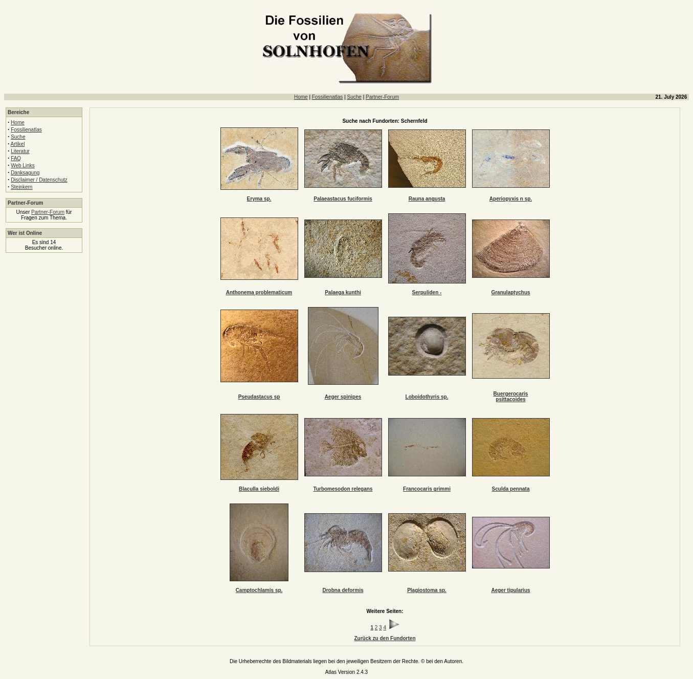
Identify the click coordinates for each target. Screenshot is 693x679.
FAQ (16, 158)
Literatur (20, 151)
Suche (354, 97)
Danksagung (25, 173)
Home (301, 97)
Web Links (23, 165)
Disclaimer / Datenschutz (39, 180)
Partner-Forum (382, 97)
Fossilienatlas (327, 97)
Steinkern (21, 187)
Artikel (18, 144)
